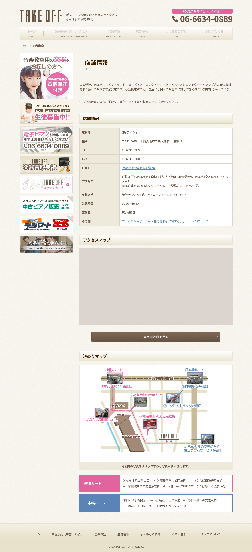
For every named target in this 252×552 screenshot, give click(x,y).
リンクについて (198, 221)
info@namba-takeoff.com (139, 168)
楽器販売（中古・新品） (67, 533)
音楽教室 (100, 533)
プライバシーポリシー (136, 221)
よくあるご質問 (150, 533)
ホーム (36, 533)
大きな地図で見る (156, 336)
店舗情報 (123, 533)
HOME (24, 46)
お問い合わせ (180, 533)
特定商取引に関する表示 (169, 221)
